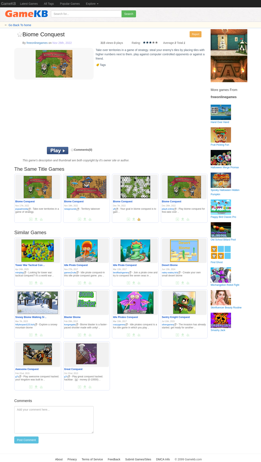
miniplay (20, 272)
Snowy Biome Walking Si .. (30, 317)
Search (128, 14)
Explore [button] (92, 3)
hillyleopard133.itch (26, 324)
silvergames (169, 324)
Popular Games (70, 3)
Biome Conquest (25, 201)
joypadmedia (23, 209)
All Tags (49, 3)
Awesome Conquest (27, 369)
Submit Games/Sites (138, 459)
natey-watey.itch (171, 272)
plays (119, 42)
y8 (115, 209)
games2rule (71, 272)
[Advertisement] (65, 114)
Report (195, 34)
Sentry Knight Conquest (176, 317)
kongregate (71, 324)
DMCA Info (163, 459)
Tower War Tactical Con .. (30, 265)
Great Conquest (73, 369)
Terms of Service (92, 459)
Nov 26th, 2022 (62, 42)
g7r (18, 376)
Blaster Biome (72, 317)
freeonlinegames (37, 42)
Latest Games (29, 3)
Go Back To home (20, 25)
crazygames (120, 324)
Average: (169, 42)
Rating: (136, 42)
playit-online (169, 209)
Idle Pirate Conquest (76, 265)
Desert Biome (170, 265)
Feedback (114, 459)
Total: (180, 42)
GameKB (8, 4)
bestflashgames (122, 272)
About (59, 459)
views (109, 42)
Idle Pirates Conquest (125, 317)
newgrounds (71, 209)
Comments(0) (81, 149)
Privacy (72, 459)
